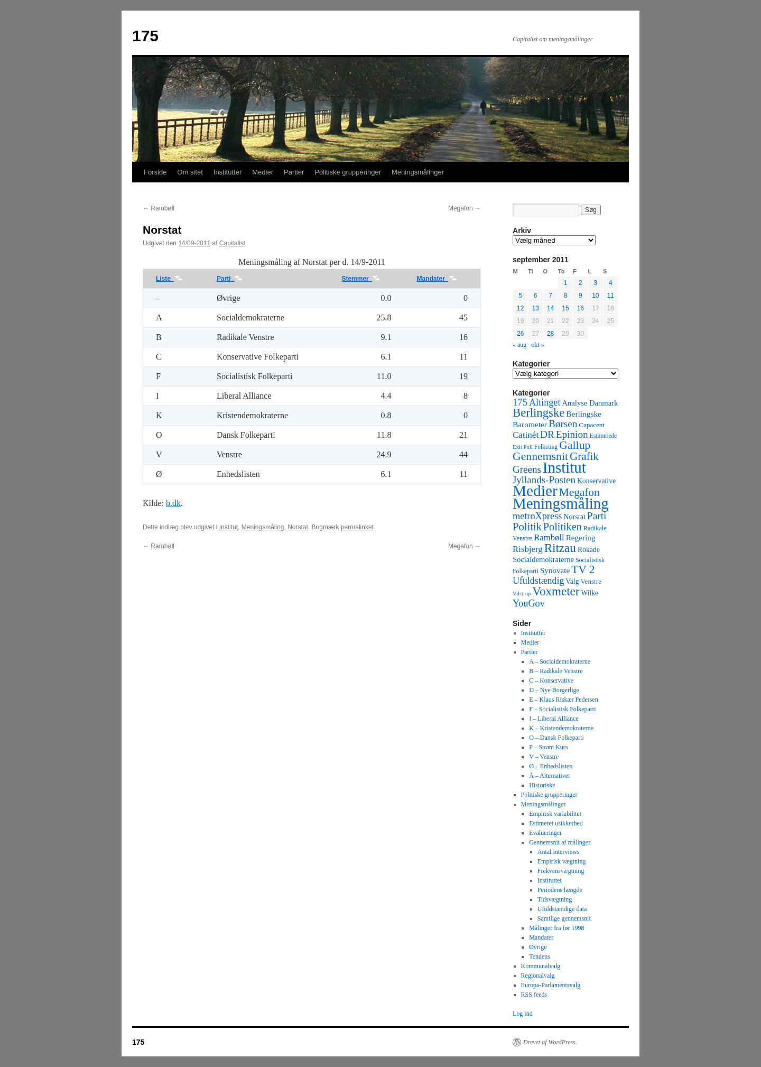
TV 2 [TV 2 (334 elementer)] (583, 569)
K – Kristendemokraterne (561, 728)
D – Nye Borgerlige (554, 690)
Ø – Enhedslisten (550, 766)
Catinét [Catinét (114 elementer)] (526, 435)
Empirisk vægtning (561, 861)
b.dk (173, 503)
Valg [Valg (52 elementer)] (572, 581)
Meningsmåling (263, 527)
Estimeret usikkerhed (556, 823)
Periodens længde (559, 890)
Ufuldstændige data (562, 909)
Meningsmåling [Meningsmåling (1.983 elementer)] (561, 503)
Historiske (542, 785)
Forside (155, 172)
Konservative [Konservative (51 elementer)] (596, 481)
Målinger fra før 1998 (556, 928)
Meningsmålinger (418, 172)
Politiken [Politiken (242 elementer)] (562, 526)
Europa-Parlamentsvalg (551, 985)
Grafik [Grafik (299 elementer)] (584, 456)
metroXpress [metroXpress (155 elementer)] (537, 516)
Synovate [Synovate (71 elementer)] (555, 570)
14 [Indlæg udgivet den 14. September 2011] (550, 308)
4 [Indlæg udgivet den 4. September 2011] (610, 283)
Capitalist (232, 243)
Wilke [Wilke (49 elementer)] (590, 593)
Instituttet (549, 880)
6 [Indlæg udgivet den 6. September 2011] (535, 295)
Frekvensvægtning (560, 871)
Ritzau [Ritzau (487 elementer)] (560, 548)
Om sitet (189, 172)
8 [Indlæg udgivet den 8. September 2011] (566, 295)
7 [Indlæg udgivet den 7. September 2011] (550, 295)
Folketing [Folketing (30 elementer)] (546, 447)
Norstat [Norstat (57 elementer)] (574, 516)
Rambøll (158, 208)
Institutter (228, 172)
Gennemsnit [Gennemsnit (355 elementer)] (540, 456)
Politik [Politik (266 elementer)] (527, 526)
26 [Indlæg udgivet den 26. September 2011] (520, 333)
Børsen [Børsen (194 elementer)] (563, 423)
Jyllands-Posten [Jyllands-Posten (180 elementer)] (544, 479)
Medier (262, 172)
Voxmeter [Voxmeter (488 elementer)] (555, 591)
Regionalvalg (538, 975)
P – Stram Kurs (548, 747)
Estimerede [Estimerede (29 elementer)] (603, 436)
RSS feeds (534, 994)
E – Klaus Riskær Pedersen (563, 699)
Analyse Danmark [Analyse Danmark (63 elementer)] (590, 403)
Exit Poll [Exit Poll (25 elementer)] (523, 447)
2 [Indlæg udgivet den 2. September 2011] (580, 283)
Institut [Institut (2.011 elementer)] (564, 467)
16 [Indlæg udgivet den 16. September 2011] (580, 308)
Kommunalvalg (541, 966)
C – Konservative (551, 680)
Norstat (297, 527)
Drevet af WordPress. (550, 1042)
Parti (230, 278)
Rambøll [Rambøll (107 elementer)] (549, 537)
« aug (519, 344)
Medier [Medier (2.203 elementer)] (535, 490)
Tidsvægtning (554, 899)
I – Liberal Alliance (554, 718)
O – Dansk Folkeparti (556, 737)
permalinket (357, 527)
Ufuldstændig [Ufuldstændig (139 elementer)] (538, 580)
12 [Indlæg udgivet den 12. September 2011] (520, 308)
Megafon (464, 208)
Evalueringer (545, 832)
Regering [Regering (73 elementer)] (581, 537)
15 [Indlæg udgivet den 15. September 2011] (565, 308)
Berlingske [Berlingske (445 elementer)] (538, 412)
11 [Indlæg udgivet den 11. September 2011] (610, 295)
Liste (169, 278)
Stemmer (360, 278)
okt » (537, 344)
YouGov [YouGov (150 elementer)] (529, 603)
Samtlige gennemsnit (564, 918)
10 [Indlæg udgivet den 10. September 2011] (595, 295)
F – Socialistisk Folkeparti (562, 709)
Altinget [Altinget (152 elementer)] (545, 402)
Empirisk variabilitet (555, 813)
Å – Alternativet (549, 775)
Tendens (539, 956)
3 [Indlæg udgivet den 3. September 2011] (595, 283)
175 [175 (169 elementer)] (520, 402)
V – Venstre (544, 756)
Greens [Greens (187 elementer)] (527, 469)
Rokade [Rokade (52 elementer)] (589, 550)
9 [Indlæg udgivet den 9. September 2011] (580, 295)
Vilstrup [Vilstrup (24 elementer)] (522, 593)
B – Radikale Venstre (555, 671)
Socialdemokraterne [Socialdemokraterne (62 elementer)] (543, 559)
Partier (294, 172)
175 (145, 35)
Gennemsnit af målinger (559, 842)
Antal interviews (558, 852)
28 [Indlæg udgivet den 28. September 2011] (550, 333)
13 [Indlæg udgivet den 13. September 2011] (535, 308)
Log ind (523, 1013)
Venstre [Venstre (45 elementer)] (591, 581)
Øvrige (537, 947)
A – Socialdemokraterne (559, 661)
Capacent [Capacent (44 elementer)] (592, 425)
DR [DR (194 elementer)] (547, 434)
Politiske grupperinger (347, 172)
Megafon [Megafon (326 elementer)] (579, 492)
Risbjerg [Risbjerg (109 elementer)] (528, 549)
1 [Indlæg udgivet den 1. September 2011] (566, 283)
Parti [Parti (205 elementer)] (597, 515)
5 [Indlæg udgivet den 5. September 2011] (520, 295)
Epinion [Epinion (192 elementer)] (572, 434)
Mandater (437, 278)
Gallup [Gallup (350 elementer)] (574, 445)
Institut (228, 527)
